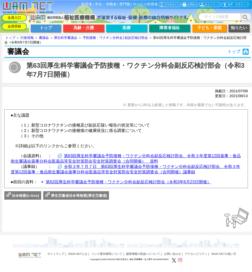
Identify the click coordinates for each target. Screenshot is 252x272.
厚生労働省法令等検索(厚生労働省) (76, 196)
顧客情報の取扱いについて (143, 253)
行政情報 (27, 38)
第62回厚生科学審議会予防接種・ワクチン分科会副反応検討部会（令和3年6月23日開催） (128, 182)
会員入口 (14, 17)
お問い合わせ (172, 253)
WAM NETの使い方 (223, 253)
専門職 (124, 4)
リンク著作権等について (106, 253)
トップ (10, 38)
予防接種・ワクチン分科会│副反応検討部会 (115, 38)
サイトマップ (55, 253)
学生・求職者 (105, 4)
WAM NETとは (77, 253)
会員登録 (14, 26)
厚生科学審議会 (65, 38)
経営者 (86, 4)
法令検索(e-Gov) (22, 196)
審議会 (44, 38)
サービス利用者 (145, 4)
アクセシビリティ (196, 253)
